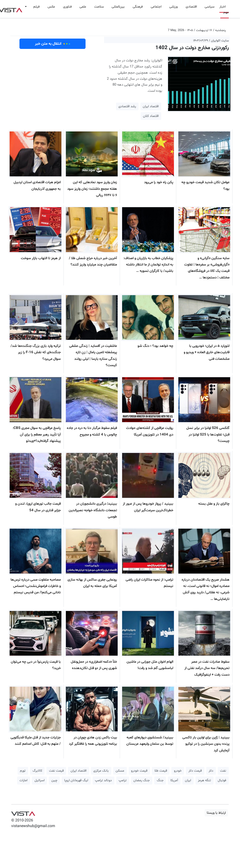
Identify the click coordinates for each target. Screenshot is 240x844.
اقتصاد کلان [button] (151, 116)
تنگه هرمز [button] (204, 780)
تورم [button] (23, 771)
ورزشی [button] (173, 6)
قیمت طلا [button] (160, 771)
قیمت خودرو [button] (139, 771)
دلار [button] (211, 771)
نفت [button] (223, 771)
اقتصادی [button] (191, 6)
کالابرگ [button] (37, 771)
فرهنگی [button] (138, 6)
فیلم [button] (36, 6)
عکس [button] (51, 6)
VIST (23, 812)
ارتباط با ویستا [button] (216, 813)
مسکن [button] (120, 771)
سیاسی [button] (209, 6)
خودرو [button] (178, 771)
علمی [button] (82, 6)
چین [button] (54, 780)
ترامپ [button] (123, 780)
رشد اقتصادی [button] (127, 106)
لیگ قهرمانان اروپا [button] (76, 780)
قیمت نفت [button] (56, 771)
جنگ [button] (160, 780)
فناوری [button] (67, 6)
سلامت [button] (99, 6)
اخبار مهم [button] (224, 9)
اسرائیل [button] (39, 780)
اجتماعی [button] (156, 6)
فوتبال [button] (222, 780)
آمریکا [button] (174, 780)
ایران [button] (188, 780)
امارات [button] (23, 780)
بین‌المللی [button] (118, 6)
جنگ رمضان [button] (141, 780)
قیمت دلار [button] (195, 771)
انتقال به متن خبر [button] (52, 43)
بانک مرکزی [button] (101, 771)
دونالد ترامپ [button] (103, 780)
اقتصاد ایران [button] (151, 106)
